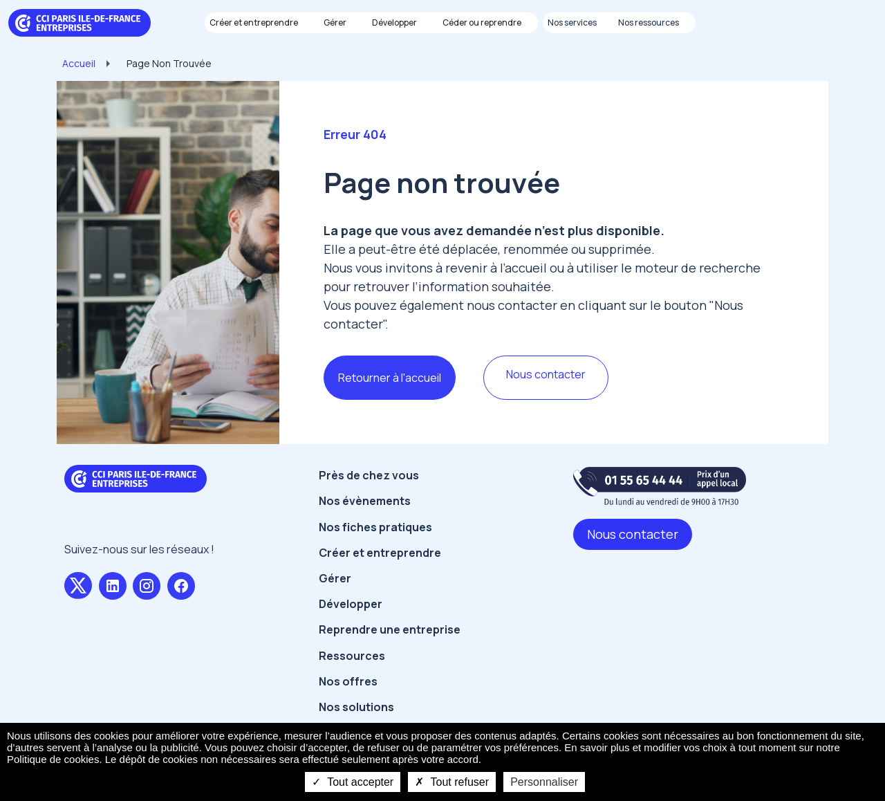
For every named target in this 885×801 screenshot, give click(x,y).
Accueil (78, 63)
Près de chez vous (369, 475)
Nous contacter (546, 374)
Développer (350, 603)
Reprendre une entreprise (389, 629)
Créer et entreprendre (380, 552)
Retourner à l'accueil (389, 377)
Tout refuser (452, 782)
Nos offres (348, 681)
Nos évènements (365, 500)
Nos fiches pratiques (375, 527)
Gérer (335, 578)
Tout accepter (352, 782)
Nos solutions (356, 707)
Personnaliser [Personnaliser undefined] (544, 782)
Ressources (352, 655)
